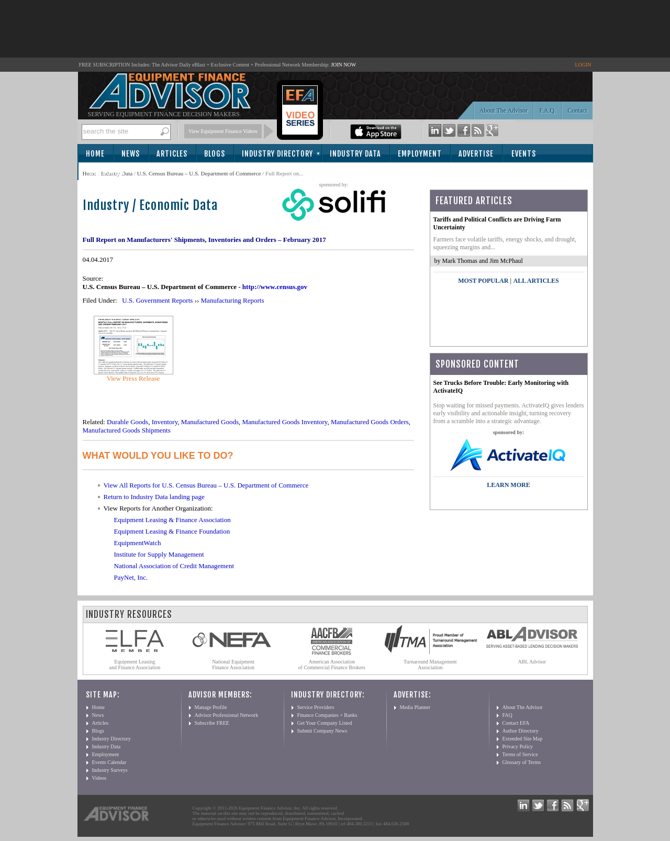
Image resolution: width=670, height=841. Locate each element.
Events (523, 153)
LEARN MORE (508, 485)
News (130, 153)
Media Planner (415, 707)
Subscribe (107, 172)
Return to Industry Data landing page (154, 497)
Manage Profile (211, 707)
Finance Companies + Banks (327, 715)
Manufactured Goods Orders (370, 422)
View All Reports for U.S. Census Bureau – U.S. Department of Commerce (206, 485)
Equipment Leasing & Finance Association (172, 520)
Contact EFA (516, 723)
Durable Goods (127, 422)
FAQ (507, 715)
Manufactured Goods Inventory (284, 422)
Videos (99, 778)
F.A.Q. (547, 110)
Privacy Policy (517, 746)
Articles (172, 153)
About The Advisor (503, 110)
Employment (420, 153)
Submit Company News (322, 731)
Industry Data (355, 153)
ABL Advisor (532, 662)
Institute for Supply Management (159, 554)
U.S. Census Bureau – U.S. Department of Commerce (199, 173)
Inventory (165, 422)
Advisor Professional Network (227, 715)
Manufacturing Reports (232, 300)
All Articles (536, 280)
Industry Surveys (110, 770)
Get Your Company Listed (324, 723)
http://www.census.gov (274, 287)
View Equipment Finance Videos (223, 131)
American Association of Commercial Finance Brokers (331, 664)
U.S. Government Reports (157, 300)
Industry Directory (277, 153)
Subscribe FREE (212, 723)
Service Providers (315, 707)
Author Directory (520, 731)
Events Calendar (109, 762)
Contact (577, 110)
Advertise (476, 153)
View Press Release (133, 378)
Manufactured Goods (210, 422)
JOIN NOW (343, 65)
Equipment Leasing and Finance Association (135, 664)
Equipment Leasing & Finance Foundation (172, 531)
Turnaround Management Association (430, 664)
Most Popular (483, 280)
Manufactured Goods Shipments (127, 430)
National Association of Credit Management (174, 566)
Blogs (214, 153)
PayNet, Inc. (131, 577)
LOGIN (583, 65)
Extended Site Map (522, 739)
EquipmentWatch (137, 543)
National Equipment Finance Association (233, 664)
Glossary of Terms (521, 762)
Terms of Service (520, 754)
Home (95, 153)
